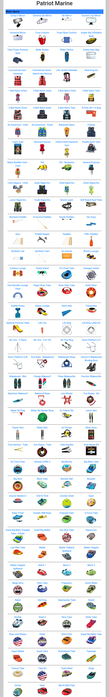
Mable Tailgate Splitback (17, 569)
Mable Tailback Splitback (66, 552)
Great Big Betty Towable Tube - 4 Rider (18, 534)
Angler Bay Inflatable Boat (91, 36)
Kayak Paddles (66, 218)
